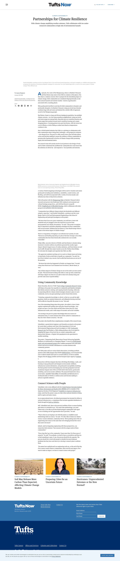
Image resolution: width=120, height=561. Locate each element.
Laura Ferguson (20, 93)
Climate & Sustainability (60, 16)
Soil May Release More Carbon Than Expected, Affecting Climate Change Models (27, 483)
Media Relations (45, 507)
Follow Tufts (99, 4)
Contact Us (59, 505)
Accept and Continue (107, 555)
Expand (40, 152)
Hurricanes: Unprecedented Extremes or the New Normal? (90, 482)
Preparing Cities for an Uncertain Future (57, 481)
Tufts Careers (19, 545)
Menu (7, 5)
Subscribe (110, 4)
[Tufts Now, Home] (60, 4)
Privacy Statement (56, 556)
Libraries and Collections (49, 545)
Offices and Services (31, 545)
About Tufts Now (46, 505)
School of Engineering (30, 100)
